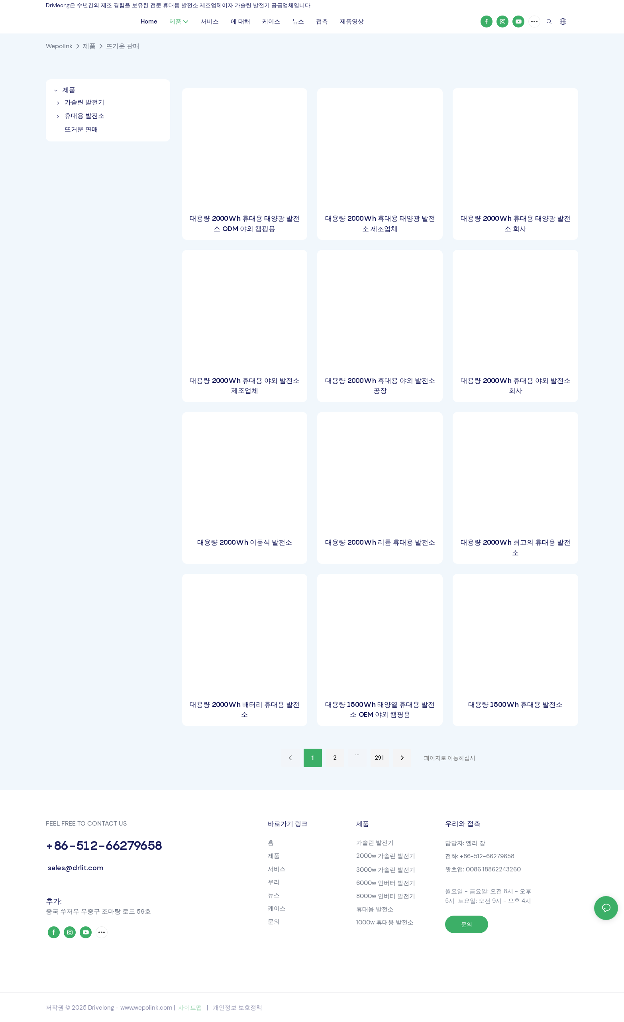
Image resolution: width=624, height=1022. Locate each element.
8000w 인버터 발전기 (385, 896)
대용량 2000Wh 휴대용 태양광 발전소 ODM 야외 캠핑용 (245, 223)
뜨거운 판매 (122, 46)
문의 (274, 922)
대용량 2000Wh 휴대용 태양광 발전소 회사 (516, 223)
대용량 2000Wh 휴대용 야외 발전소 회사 (516, 386)
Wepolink (59, 46)
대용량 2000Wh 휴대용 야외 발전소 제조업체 (245, 386)
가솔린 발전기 (375, 843)
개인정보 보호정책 (237, 1008)
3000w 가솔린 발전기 (385, 870)
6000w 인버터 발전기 (385, 883)
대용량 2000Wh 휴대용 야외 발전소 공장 (380, 386)
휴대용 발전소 (375, 909)
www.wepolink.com (146, 1008)
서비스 (277, 869)
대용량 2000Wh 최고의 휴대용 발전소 (516, 547)
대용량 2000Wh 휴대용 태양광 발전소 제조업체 (380, 223)
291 (380, 758)
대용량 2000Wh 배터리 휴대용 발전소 (245, 709)
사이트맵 (190, 1008)
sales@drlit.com (74, 868)
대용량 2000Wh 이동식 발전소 (244, 542)
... (357, 753)
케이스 (277, 908)
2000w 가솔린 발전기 (385, 856)
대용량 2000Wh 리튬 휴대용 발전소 (380, 542)
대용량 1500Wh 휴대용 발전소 (515, 704)
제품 (89, 46)
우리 (274, 882)
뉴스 (274, 895)
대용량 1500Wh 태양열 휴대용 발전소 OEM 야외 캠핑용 (380, 709)
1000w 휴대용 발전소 (385, 922)
